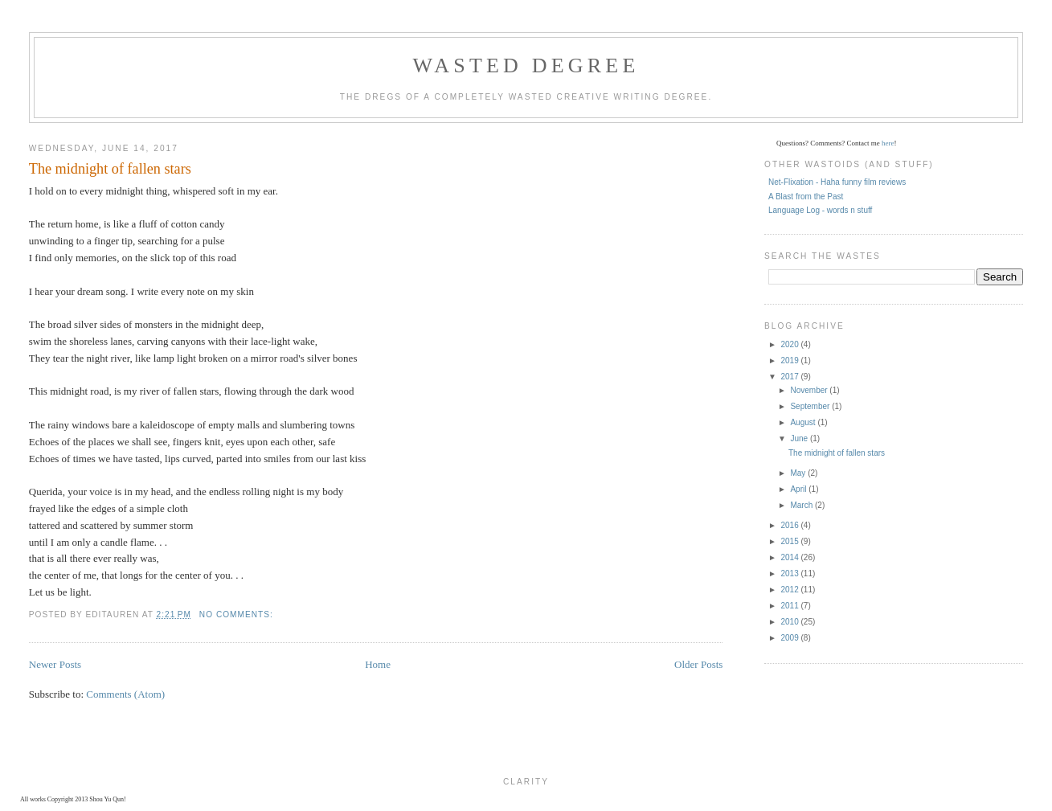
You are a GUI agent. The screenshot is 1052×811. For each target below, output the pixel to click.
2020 (790, 344)
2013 (790, 573)
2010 (790, 621)
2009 (790, 637)
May (799, 473)
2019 (790, 360)
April (799, 489)
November (809, 390)
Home (378, 664)
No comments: (237, 614)
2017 (790, 376)
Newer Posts (55, 664)
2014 (790, 557)
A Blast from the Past (805, 196)
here (888, 143)
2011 (790, 605)
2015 (790, 541)
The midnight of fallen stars (110, 169)
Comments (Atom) (125, 694)
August (803, 422)
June (799, 438)
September (811, 406)
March (802, 505)
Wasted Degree (525, 65)
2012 (790, 589)
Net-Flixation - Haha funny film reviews (837, 182)
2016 (790, 525)
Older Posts (698, 664)
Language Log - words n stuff (820, 210)
